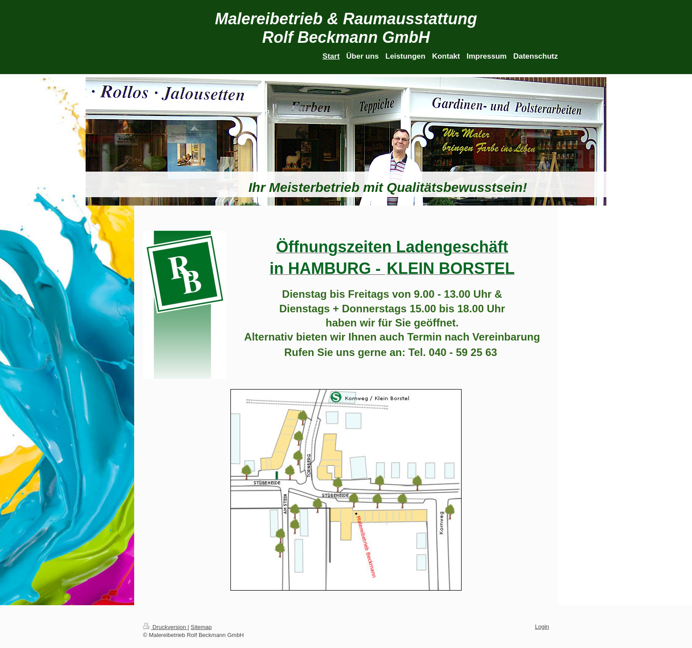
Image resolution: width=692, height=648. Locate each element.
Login (542, 626)
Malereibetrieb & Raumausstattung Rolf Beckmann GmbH (346, 28)
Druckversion (165, 627)
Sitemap (201, 627)
